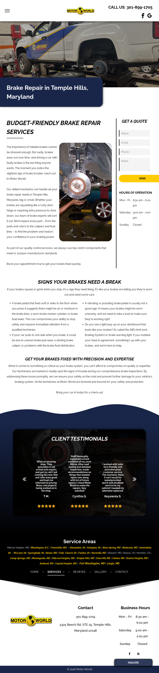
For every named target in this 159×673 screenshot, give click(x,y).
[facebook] (143, 16)
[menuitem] (34, 572)
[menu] (7, 10)
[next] (134, 479)
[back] (24, 479)
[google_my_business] (149, 16)
